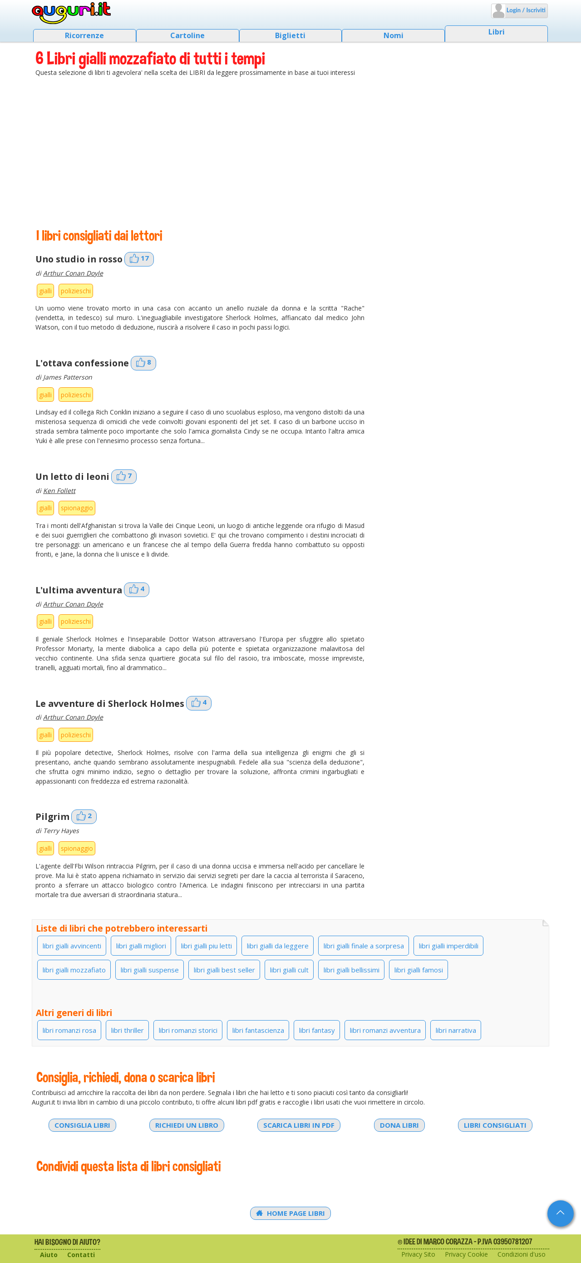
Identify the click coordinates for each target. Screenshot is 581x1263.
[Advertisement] (290, 152)
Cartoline (187, 35)
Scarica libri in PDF (299, 1125)
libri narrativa (456, 1030)
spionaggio (77, 507)
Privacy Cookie (466, 1254)
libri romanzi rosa (69, 1030)
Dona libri (399, 1125)
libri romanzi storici (188, 1030)
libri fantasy (317, 1030)
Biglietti (290, 35)
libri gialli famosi (418, 969)
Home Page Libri (290, 1213)
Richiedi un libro (186, 1125)
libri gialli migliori (141, 945)
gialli (45, 290)
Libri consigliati (495, 1125)
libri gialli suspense (150, 969)
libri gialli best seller (224, 969)
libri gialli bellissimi (351, 969)
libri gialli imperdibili (448, 945)
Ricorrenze (84, 35)
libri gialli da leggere (278, 945)
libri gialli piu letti (206, 945)
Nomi (394, 35)
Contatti (81, 1254)
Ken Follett (59, 490)
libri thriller (127, 1030)
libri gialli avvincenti (72, 945)
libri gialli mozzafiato (74, 969)
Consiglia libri (82, 1125)
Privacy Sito (418, 1254)
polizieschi (76, 290)
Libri (496, 32)
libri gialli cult (289, 969)
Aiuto (49, 1254)
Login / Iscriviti (525, 10)
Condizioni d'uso (521, 1254)
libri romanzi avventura (385, 1030)
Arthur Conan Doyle (73, 273)
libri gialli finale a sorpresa (364, 945)
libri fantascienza (258, 1030)
